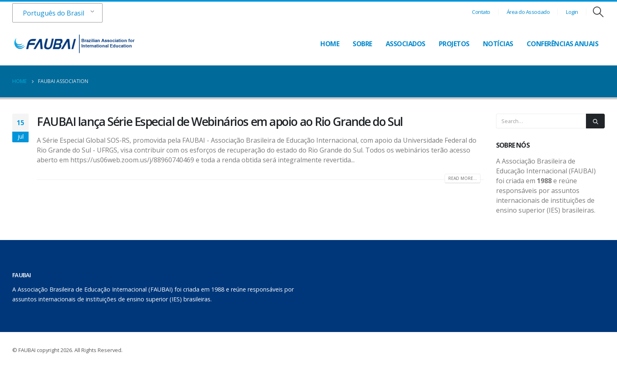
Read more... (462, 178)
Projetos (454, 43)
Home (329, 43)
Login (572, 12)
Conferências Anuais (563, 43)
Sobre (362, 43)
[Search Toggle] (598, 12)
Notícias (498, 43)
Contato (481, 12)
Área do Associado (528, 12)
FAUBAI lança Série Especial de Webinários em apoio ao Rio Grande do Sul (220, 121)
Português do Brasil (53, 13)
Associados (405, 43)
